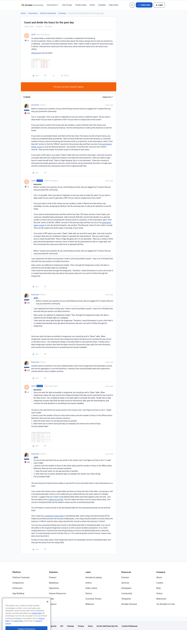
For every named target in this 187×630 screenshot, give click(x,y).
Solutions (53, 572)
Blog (158, 588)
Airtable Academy (93, 577)
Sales (51, 598)
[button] (144, 5)
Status (159, 593)
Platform (16, 572)
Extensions (17, 588)
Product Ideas (80, 5)
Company (160, 572)
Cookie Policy (37, 619)
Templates (126, 598)
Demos (88, 593)
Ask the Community (48, 13)
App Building (18, 593)
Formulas (62, 13)
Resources (126, 572)
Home (23, 13)
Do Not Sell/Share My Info (107, 626)
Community (33, 13)
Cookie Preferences (129, 626)
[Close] (47, 608)
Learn (88, 572)
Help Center (113, 5)
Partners (125, 577)
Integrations (18, 582)
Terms (90, 626)
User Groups (67, 5)
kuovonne (35, 105)
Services (125, 582)
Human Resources (57, 593)
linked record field (56, 499)
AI (13, 598)
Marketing (53, 582)
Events (92, 5)
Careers (159, 582)
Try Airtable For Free (165, 604)
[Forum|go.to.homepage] (32, 5)
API (61, 626)
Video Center (91, 588)
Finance (52, 604)
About (159, 577)
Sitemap (70, 626)
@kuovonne (36, 53)
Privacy (81, 626)
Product (52, 577)
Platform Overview (20, 577)
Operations (54, 588)
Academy (102, 5)
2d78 (33, 34)
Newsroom (161, 598)
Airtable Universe (129, 604)
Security (53, 626)
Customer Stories (93, 598)
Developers (126, 588)
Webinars (89, 604)
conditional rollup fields (54, 516)
